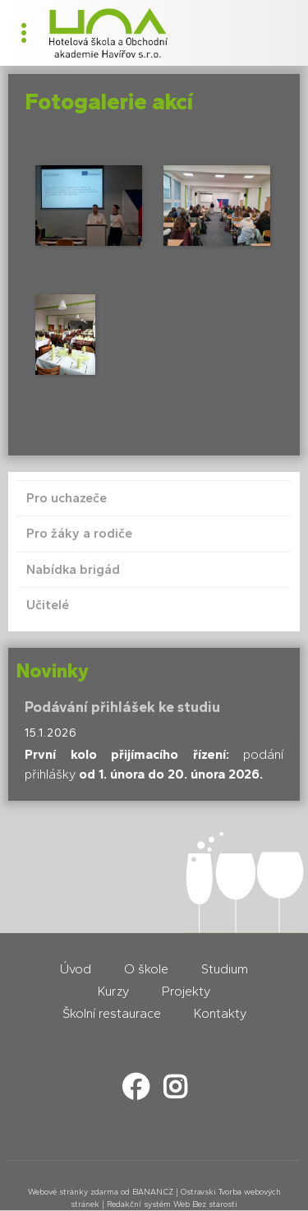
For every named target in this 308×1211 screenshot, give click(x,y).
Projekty (186, 991)
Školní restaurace (111, 1013)
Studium (224, 969)
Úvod (75, 969)
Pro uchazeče (66, 498)
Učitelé (47, 604)
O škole (146, 969)
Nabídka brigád (73, 569)
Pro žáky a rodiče (79, 533)
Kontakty (220, 1013)
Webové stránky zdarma (73, 1191)
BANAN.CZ (152, 1191)
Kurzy (113, 991)
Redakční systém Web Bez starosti (172, 1204)
